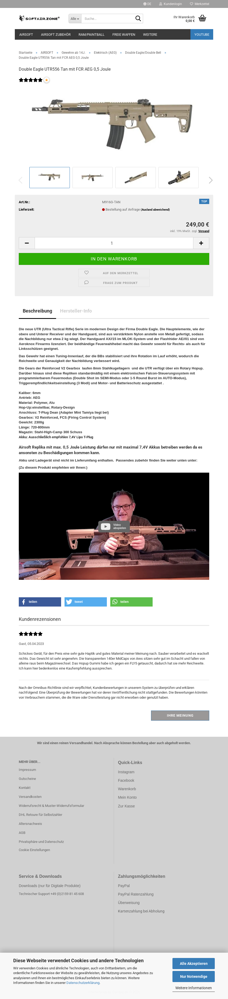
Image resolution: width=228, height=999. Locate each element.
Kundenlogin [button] (170, 4)
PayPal (124, 886)
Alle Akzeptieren (194, 963)
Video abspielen (119, 526)
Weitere (150, 35)
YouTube (201, 35)
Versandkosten (30, 797)
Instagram (126, 772)
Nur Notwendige (193, 976)
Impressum (27, 770)
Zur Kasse (126, 806)
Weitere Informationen (193, 988)
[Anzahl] (114, 243)
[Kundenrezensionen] (31, 83)
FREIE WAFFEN (123, 35)
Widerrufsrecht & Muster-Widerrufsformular (51, 806)
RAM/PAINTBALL (91, 35)
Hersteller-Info (76, 311)
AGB (22, 833)
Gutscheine (27, 779)
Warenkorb (127, 789)
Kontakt (24, 788)
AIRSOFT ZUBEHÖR (56, 35)
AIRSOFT (26, 35)
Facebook (126, 780)
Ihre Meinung (180, 715)
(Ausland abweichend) (155, 209)
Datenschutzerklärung (82, 983)
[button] (147, 4)
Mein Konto (127, 797)
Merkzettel (199, 4)
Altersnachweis (30, 824)
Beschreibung (37, 311)
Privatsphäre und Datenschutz (41, 842)
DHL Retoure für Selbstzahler (40, 815)
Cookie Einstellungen (34, 850)
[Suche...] (75, 18)
